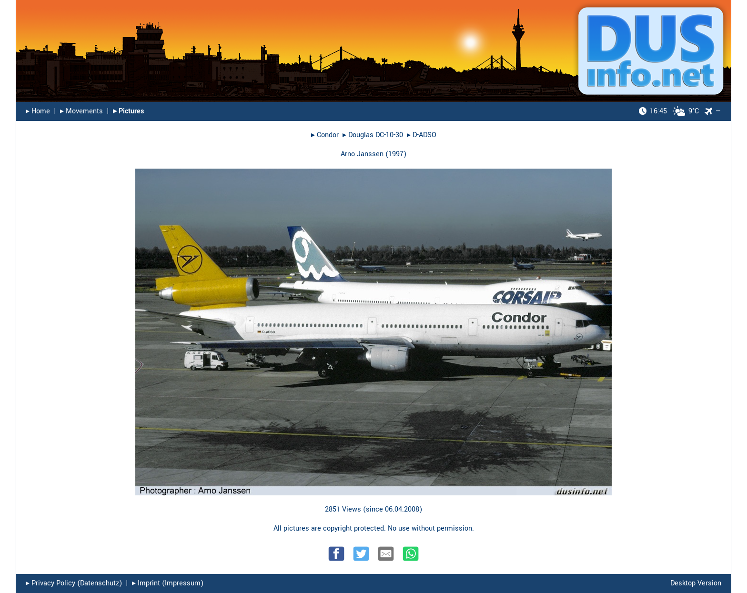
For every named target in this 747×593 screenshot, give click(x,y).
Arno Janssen (362, 154)
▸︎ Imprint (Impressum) (167, 583)
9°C (669, 111)
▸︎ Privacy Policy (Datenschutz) (74, 583)
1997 (396, 154)
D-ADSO (424, 135)
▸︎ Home (38, 111)
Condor (328, 135)
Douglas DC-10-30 (375, 135)
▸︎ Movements (81, 111)
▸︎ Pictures (128, 111)
